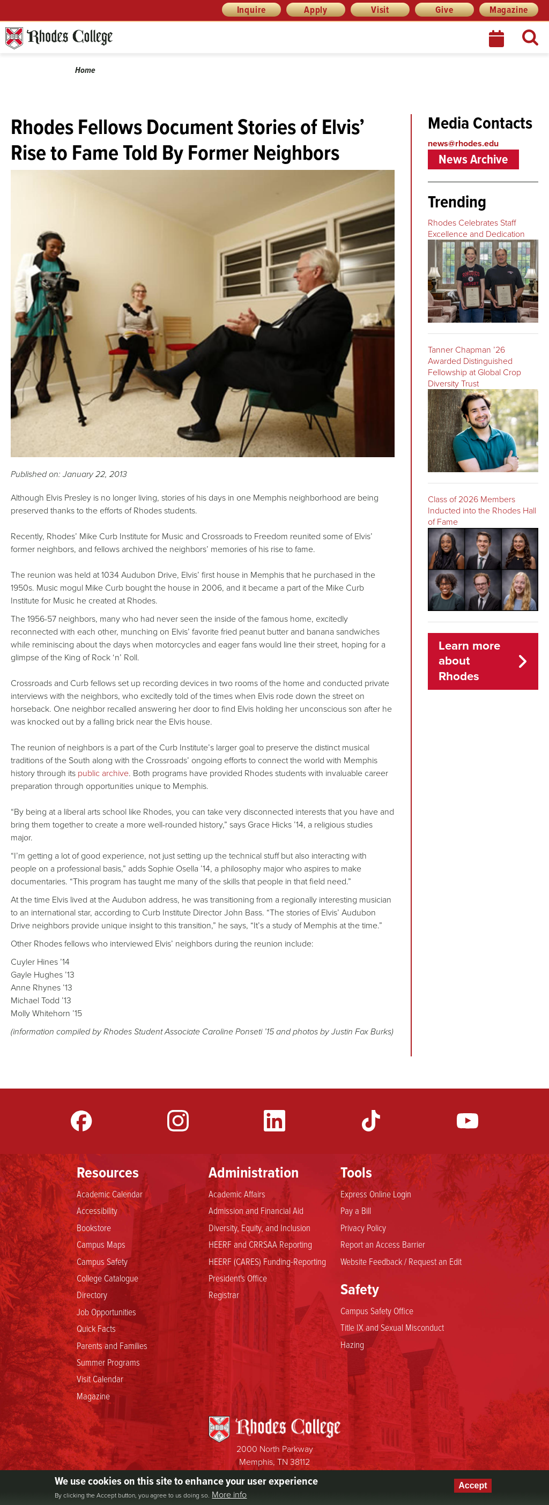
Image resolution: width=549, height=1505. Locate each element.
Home (85, 70)
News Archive (473, 159)
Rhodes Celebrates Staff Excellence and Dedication (476, 228)
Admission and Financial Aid (256, 1210)
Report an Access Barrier (382, 1244)
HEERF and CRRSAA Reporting (260, 1244)
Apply (316, 10)
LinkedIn (274, 1120)
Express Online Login (375, 1193)
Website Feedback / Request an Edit (401, 1261)
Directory (92, 1294)
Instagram (178, 1120)
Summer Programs (108, 1361)
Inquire (251, 10)
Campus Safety (102, 1261)
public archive (103, 773)
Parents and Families (112, 1345)
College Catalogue (107, 1277)
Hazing (352, 1344)
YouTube (467, 1120)
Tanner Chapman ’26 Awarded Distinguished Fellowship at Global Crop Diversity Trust (474, 366)
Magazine (508, 10)
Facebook (81, 1120)
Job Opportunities (106, 1311)
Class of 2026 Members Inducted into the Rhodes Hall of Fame (482, 510)
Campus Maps (101, 1244)
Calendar (497, 38)
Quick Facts (96, 1328)
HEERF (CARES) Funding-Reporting (267, 1261)
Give (444, 10)
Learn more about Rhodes (469, 661)
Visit (380, 10)
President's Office (238, 1277)
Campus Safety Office (376, 1310)
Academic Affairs (237, 1193)
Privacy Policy (363, 1227)
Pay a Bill (355, 1210)
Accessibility (97, 1210)
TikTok (371, 1120)
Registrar (224, 1294)
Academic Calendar (110, 1193)
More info (229, 1495)
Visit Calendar (100, 1378)
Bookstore (94, 1227)
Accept (472, 1485)
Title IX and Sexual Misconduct (392, 1327)
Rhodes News (106, 38)
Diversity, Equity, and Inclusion (259, 1227)
